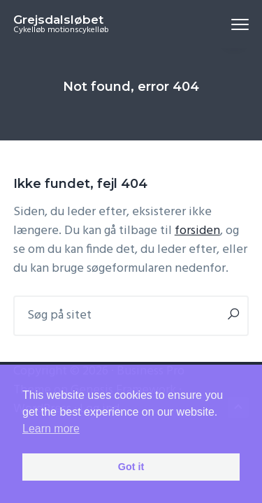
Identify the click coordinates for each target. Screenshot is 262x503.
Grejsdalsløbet (58, 20)
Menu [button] (234, 24)
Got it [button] (131, 466)
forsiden (197, 231)
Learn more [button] (51, 429)
